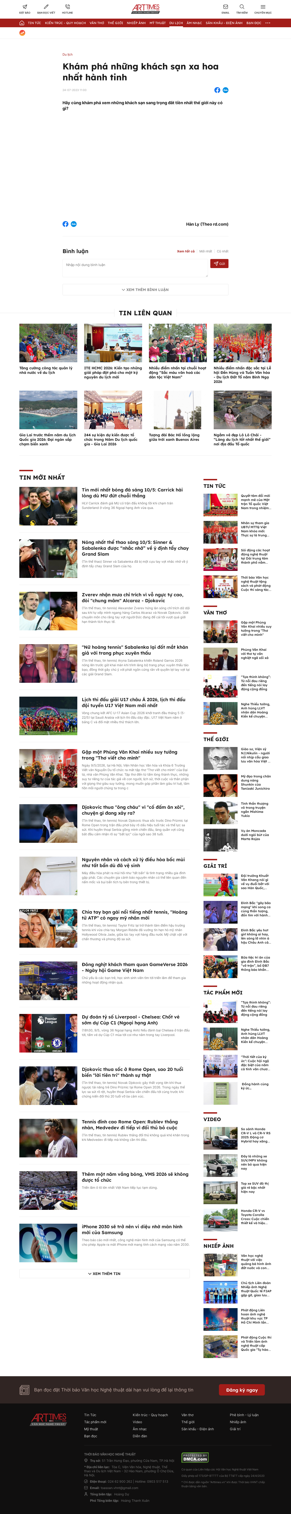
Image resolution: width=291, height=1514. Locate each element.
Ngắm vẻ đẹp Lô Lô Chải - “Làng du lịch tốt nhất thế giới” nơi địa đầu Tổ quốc (242, 439)
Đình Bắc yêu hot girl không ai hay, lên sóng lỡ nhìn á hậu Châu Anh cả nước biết (255, 938)
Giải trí (215, 866)
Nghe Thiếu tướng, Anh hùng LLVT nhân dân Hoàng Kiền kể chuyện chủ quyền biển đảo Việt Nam (255, 714)
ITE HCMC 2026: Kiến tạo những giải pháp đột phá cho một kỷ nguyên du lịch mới (113, 372)
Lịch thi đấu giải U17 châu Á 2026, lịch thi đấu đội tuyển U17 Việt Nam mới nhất (134, 702)
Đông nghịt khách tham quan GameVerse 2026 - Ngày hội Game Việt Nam (135, 967)
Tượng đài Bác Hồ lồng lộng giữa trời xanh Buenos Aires (174, 437)
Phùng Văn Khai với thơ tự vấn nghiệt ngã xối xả (254, 654)
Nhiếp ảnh (218, 1246)
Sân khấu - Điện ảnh (224, 23)
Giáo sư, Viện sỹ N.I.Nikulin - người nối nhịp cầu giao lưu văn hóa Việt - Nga (255, 757)
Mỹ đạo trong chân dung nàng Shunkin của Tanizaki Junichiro (256, 782)
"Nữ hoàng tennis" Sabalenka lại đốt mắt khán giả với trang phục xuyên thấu (135, 650)
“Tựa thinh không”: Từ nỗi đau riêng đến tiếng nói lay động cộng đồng (256, 683)
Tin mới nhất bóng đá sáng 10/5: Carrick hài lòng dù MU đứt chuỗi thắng (132, 492)
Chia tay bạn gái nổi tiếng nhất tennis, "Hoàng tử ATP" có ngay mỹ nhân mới (134, 915)
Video (212, 1119)
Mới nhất (205, 251)
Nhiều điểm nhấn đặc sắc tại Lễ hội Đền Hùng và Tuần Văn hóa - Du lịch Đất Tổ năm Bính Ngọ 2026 (242, 375)
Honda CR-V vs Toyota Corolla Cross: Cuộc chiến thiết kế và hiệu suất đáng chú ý (255, 1219)
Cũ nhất (222, 251)
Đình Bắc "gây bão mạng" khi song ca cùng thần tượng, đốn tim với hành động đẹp (256, 911)
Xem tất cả (186, 251)
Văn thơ (97, 23)
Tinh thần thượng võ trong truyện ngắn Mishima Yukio (254, 809)
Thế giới (115, 23)
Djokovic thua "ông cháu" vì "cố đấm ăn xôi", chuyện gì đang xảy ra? (133, 810)
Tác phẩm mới (223, 992)
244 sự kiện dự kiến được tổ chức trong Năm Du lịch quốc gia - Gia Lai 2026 (111, 439)
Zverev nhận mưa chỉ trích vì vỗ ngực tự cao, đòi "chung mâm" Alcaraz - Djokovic (132, 597)
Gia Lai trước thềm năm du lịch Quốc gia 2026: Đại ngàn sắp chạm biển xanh (47, 439)
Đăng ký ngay (242, 1390)
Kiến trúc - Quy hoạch (65, 23)
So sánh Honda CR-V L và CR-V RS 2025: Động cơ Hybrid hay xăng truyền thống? (256, 1137)
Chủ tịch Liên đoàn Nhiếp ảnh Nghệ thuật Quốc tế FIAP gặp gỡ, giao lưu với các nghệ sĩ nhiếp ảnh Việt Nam (256, 1295)
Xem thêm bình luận (147, 289)
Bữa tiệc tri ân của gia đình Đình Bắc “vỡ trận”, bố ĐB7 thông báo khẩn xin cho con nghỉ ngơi (255, 967)
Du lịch (176, 23)
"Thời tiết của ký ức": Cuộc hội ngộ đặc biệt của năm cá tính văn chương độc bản (256, 1065)
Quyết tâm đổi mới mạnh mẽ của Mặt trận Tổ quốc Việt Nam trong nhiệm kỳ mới (255, 504)
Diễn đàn (140, 1436)
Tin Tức (34, 23)
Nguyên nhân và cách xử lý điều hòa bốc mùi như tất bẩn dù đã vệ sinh (133, 862)
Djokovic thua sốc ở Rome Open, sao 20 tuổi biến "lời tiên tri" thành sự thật (132, 1072)
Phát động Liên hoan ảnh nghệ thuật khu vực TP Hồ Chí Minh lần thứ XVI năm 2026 (255, 1318)
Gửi (219, 263)
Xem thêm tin (106, 1273)
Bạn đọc (253, 23)
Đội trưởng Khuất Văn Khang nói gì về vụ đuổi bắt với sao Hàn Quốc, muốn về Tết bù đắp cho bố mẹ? (255, 886)
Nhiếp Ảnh (136, 23)
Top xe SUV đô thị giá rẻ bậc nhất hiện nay (255, 1187)
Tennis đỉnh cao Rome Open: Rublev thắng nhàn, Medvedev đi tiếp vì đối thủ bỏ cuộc (130, 1124)
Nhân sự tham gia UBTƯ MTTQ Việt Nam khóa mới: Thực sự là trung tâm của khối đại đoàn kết (255, 533)
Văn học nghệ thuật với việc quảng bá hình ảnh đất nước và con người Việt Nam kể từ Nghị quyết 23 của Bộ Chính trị (256, 1268)
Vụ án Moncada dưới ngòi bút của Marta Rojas (255, 835)
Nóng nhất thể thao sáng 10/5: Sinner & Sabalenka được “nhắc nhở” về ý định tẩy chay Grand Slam (135, 548)
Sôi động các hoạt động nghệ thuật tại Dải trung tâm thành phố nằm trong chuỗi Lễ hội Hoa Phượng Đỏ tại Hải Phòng (256, 562)
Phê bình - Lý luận (244, 1415)
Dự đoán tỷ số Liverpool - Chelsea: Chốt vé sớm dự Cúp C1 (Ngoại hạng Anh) (131, 1020)
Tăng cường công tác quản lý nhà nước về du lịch (46, 370)
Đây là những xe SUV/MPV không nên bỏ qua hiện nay (254, 1162)
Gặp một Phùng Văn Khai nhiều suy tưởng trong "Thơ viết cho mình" (129, 755)
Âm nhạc (194, 23)
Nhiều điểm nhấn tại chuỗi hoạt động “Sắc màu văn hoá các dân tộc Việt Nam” (177, 372)
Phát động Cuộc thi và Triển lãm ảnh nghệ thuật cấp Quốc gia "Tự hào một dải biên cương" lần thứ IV (256, 1347)
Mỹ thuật (158, 23)
